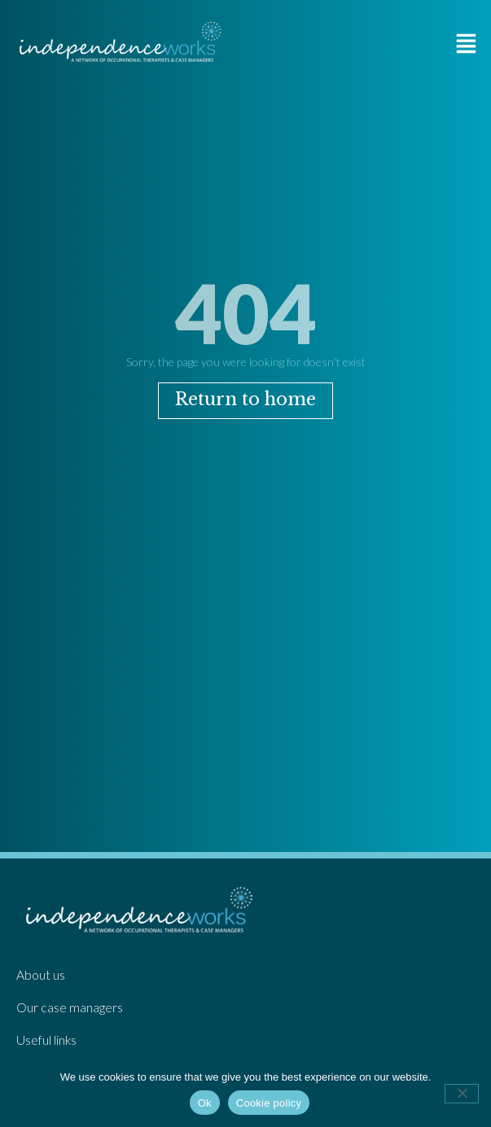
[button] (466, 44)
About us (40, 975)
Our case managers (69, 1007)
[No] (462, 1093)
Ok (205, 1103)
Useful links (46, 1040)
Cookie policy (269, 1103)
